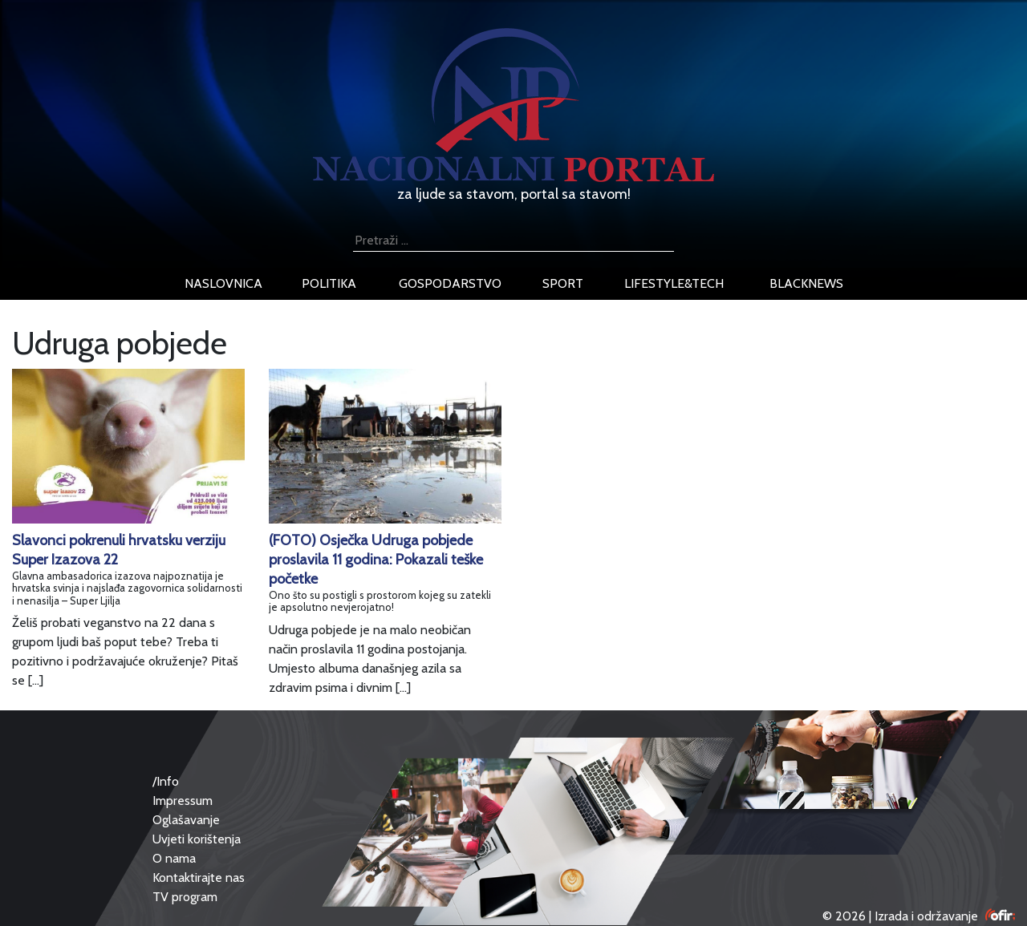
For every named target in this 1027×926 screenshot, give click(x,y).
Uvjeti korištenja (196, 839)
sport (562, 283)
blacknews (806, 283)
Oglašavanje (186, 819)
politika (329, 283)
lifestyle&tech (674, 283)
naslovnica (223, 283)
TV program (184, 896)
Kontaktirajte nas (198, 877)
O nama (174, 858)
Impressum (182, 800)
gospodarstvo (450, 283)
